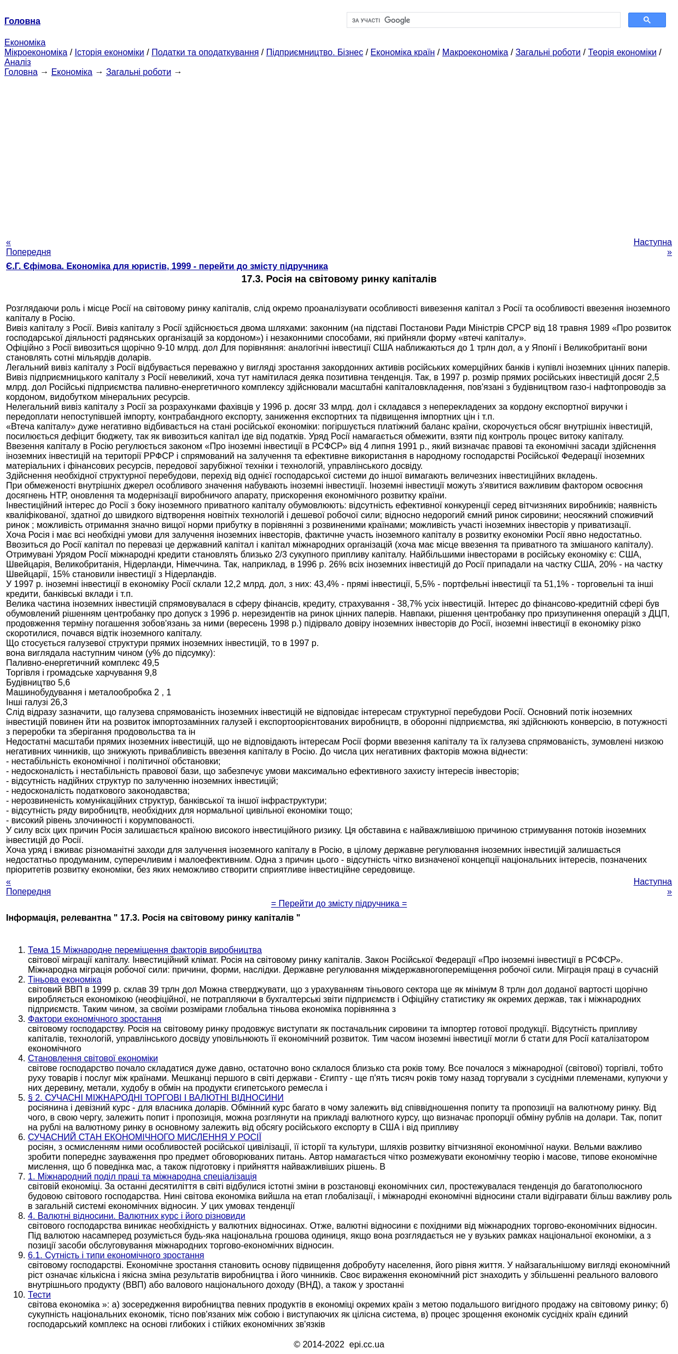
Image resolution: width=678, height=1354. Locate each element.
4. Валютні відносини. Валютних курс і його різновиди (137, 1216)
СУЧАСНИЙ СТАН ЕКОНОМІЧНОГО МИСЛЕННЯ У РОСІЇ (144, 1137)
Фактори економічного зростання (94, 1019)
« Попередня (28, 247)
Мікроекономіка (35, 52)
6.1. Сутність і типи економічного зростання (116, 1255)
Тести (39, 1294)
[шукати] (482, 20)
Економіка (24, 42)
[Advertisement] (339, 153)
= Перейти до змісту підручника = (339, 903)
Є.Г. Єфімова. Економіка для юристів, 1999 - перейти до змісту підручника (167, 266)
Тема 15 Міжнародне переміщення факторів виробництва (145, 950)
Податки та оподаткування (205, 52)
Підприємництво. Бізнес (315, 52)
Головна (21, 72)
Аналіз (17, 62)
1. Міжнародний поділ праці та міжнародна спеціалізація (142, 1176)
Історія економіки (109, 52)
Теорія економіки (622, 52)
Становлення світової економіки (93, 1058)
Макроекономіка (475, 52)
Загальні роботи (548, 52)
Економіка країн (403, 52)
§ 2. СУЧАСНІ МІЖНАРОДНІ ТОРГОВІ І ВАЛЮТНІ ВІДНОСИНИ (156, 1097)
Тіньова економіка (65, 979)
